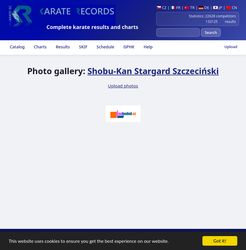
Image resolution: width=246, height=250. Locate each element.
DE (204, 7)
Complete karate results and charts (92, 26)
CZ (161, 7)
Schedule (105, 47)
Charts (39, 47)
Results (62, 47)
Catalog (17, 47)
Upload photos (123, 86)
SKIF (82, 47)
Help (148, 47)
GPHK (128, 47)
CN (231, 7)
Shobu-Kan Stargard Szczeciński (153, 70)
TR (189, 7)
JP (217, 7)
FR (175, 7)
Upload (230, 46)
